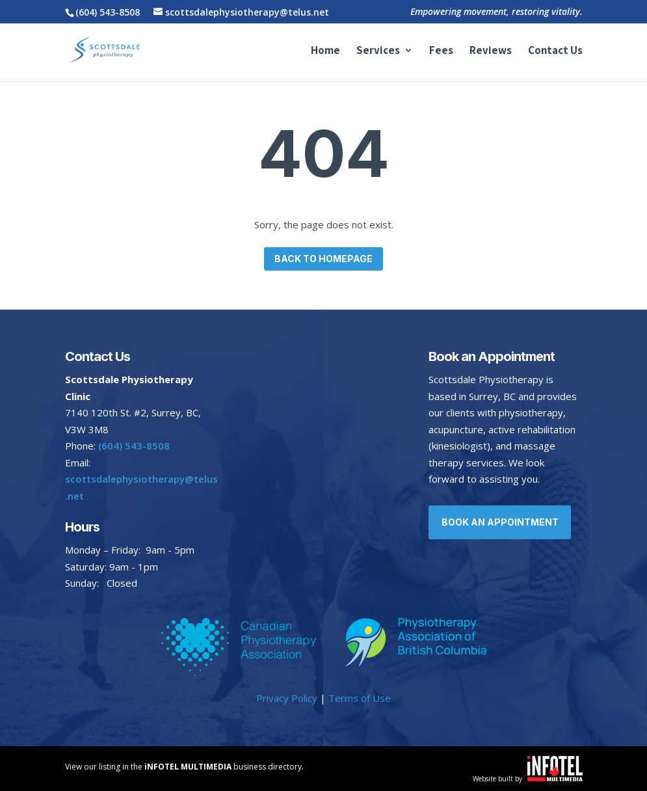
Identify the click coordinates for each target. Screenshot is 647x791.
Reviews (490, 52)
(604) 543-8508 (107, 12)
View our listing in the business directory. (184, 766)
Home (325, 52)
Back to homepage (323, 258)
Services (378, 52)
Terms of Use (359, 697)
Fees (441, 52)
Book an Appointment (501, 522)
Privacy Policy (286, 697)
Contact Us (555, 52)
